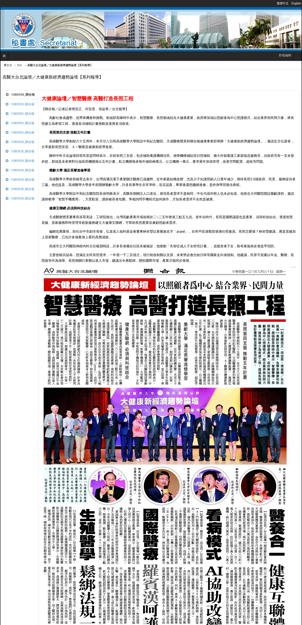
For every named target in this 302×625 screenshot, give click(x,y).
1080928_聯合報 (20, 142)
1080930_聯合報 (20, 95)
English (296, 3)
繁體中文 (283, 3)
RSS (19, 65)
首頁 (9, 65)
